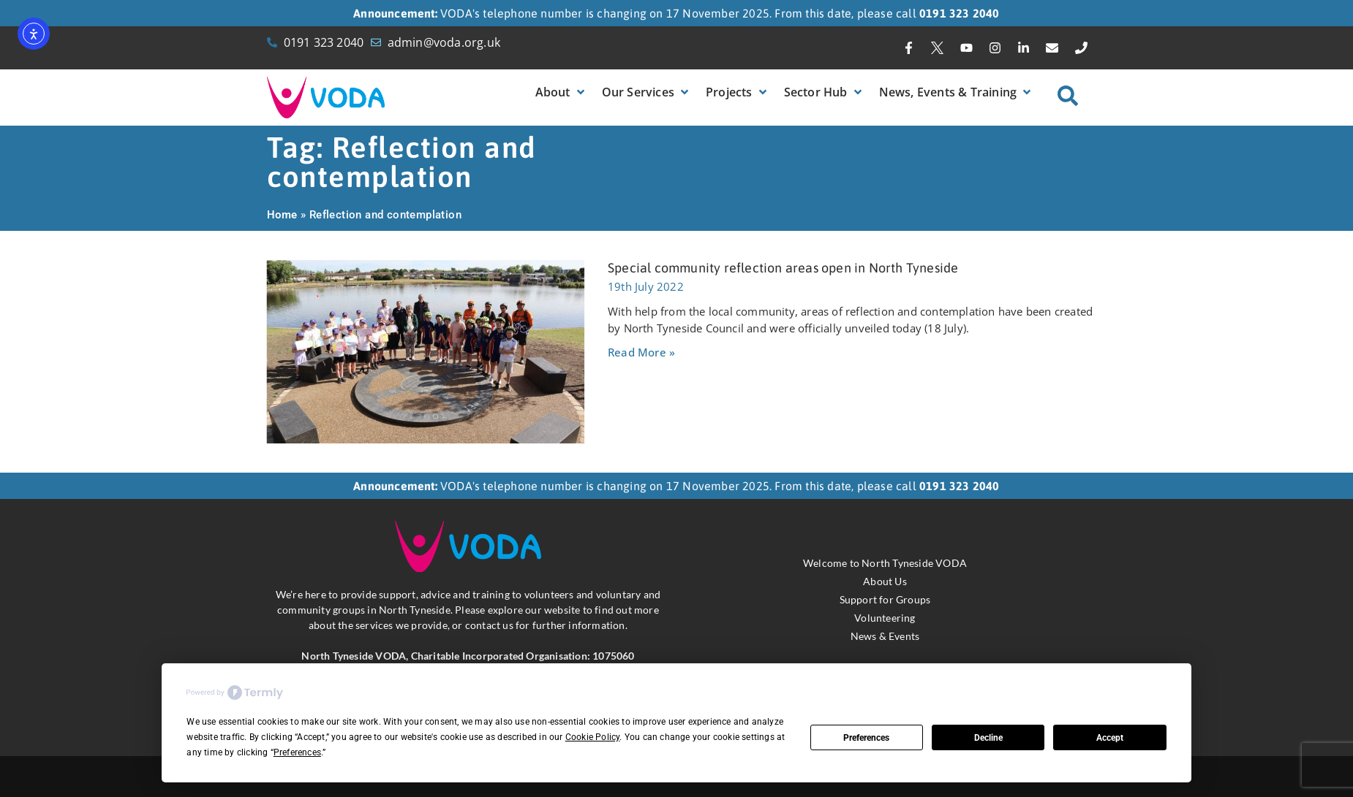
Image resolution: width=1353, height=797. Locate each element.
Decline (988, 738)
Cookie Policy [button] (592, 737)
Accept (1109, 738)
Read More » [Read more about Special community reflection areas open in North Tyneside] (641, 352)
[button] (561, 92)
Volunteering (884, 617)
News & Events (885, 636)
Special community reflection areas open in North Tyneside (783, 267)
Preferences (866, 738)
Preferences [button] (297, 752)
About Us (885, 581)
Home (282, 214)
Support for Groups (885, 599)
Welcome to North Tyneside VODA (885, 563)
